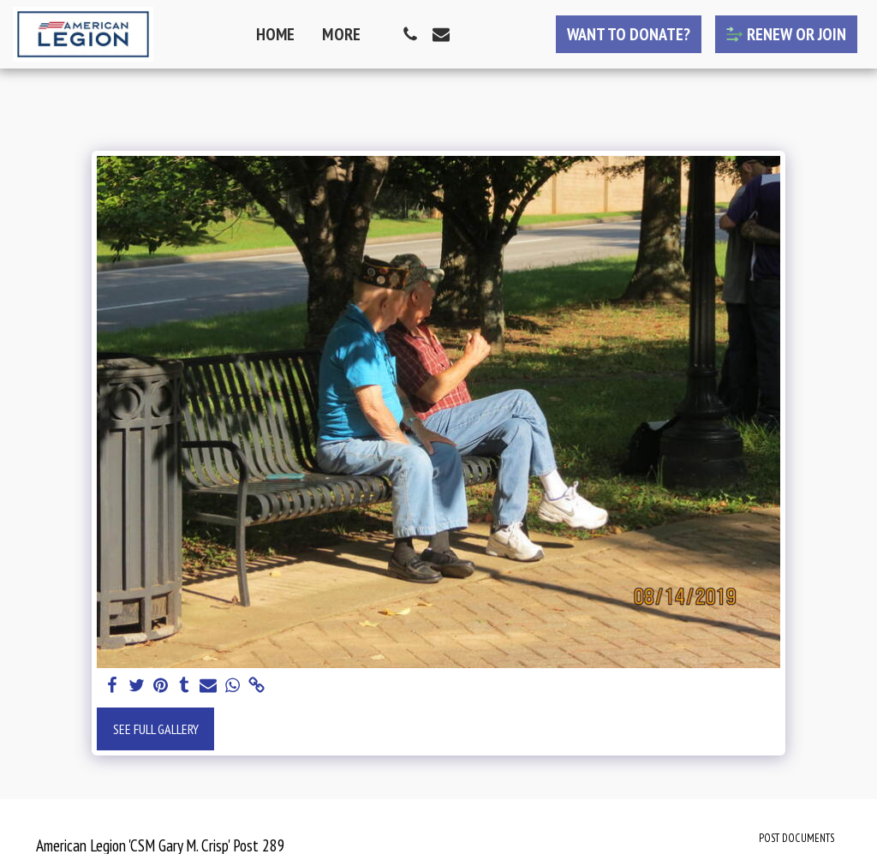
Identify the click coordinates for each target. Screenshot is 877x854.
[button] (410, 34)
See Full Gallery (156, 729)
